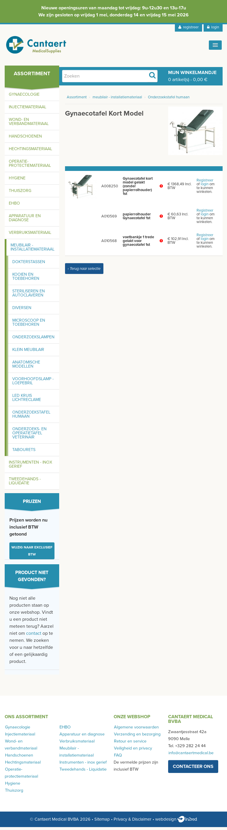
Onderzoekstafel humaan (31, 416)
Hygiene (17, 180)
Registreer (205, 183)
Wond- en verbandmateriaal (29, 124)
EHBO (14, 205)
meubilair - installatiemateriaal (117, 100)
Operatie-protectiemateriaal (30, 166)
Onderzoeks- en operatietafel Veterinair (29, 435)
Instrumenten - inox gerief (30, 466)
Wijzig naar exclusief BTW (31, 553)
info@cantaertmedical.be (190, 755)
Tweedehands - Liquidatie (25, 483)
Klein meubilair (28, 352)
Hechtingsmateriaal (30, 151)
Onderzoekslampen (33, 339)
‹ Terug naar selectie (84, 271)
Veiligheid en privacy (133, 750)
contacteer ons (193, 769)
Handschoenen (25, 138)
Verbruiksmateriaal (30, 235)
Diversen (21, 310)
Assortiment (77, 100)
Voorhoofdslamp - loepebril (33, 383)
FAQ (118, 757)
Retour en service (130, 743)
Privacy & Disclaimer (132, 822)
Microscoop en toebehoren (28, 325)
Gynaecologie (24, 97)
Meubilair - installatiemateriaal (32, 249)
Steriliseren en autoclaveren (28, 295)
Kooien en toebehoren (25, 279)
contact (33, 636)
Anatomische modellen (26, 366)
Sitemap (102, 822)
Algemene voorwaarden (136, 729)
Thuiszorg (20, 193)
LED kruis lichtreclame (26, 400)
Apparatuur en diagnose (25, 220)
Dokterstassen (28, 264)
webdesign (176, 822)
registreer (188, 27)
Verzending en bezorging (137, 736)
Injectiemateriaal (27, 109)
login (213, 27)
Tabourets (23, 452)
